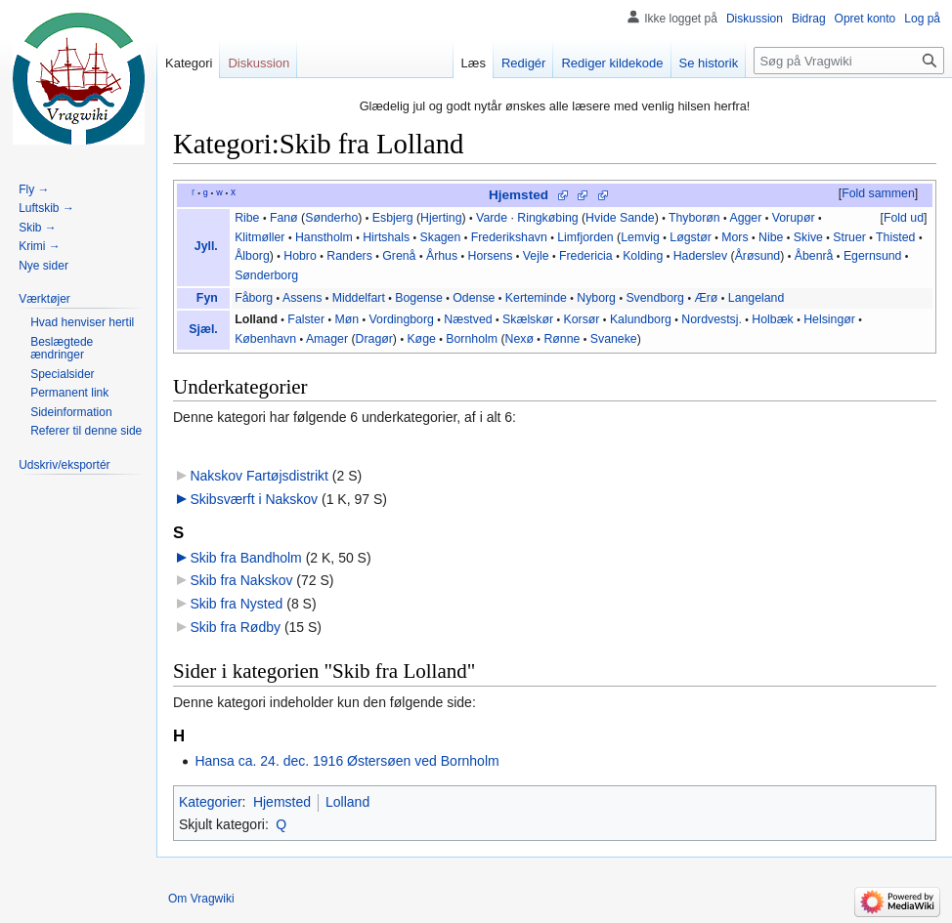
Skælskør (527, 319)
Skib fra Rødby (235, 627)
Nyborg (596, 298)
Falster (306, 319)
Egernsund (873, 256)
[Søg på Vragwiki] (849, 60)
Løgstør (690, 237)
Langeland (756, 298)
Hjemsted (518, 195)
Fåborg (254, 298)
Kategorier (210, 802)
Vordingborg (401, 319)
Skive (808, 237)
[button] (878, 194)
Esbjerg (392, 218)
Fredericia (586, 256)
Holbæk (772, 319)
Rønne (561, 339)
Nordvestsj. (711, 319)
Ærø (705, 298)
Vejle (536, 256)
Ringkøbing (547, 218)
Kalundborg (640, 319)
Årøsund (758, 256)
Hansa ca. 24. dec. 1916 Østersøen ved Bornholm (346, 761)
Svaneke (613, 339)
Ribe (247, 218)
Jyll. (206, 246)
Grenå (398, 256)
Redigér (523, 63)
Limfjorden (585, 237)
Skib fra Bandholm (245, 558)
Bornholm (472, 339)
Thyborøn (694, 218)
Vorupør (793, 218)
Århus (441, 256)
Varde (491, 218)
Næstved (468, 319)
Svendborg (655, 298)
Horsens (490, 256)
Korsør (582, 319)
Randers (349, 256)
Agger (745, 218)
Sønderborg (266, 275)
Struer (849, 237)
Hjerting (440, 218)
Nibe (770, 237)
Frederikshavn (509, 237)
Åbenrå (814, 256)
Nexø (519, 339)
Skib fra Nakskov (241, 580)
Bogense (419, 298)
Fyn (207, 298)
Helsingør (829, 319)
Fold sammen (878, 193)
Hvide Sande (620, 218)
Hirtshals (386, 237)
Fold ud (904, 218)
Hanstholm (324, 237)
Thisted (895, 237)
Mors (734, 237)
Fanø (284, 218)
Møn (346, 319)
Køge (421, 339)
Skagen (440, 237)
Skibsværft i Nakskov (254, 499)
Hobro (300, 256)
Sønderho (331, 218)
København (265, 339)
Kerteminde (536, 298)
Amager (327, 339)
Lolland (256, 319)
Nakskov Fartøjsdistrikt (259, 475)
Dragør (374, 339)
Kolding (643, 256)
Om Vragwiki (201, 898)
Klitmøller (259, 237)
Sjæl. (203, 329)
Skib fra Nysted (236, 603)
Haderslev (700, 256)
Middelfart (358, 298)
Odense (474, 298)
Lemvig (640, 237)
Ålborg (252, 256)
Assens (302, 298)
